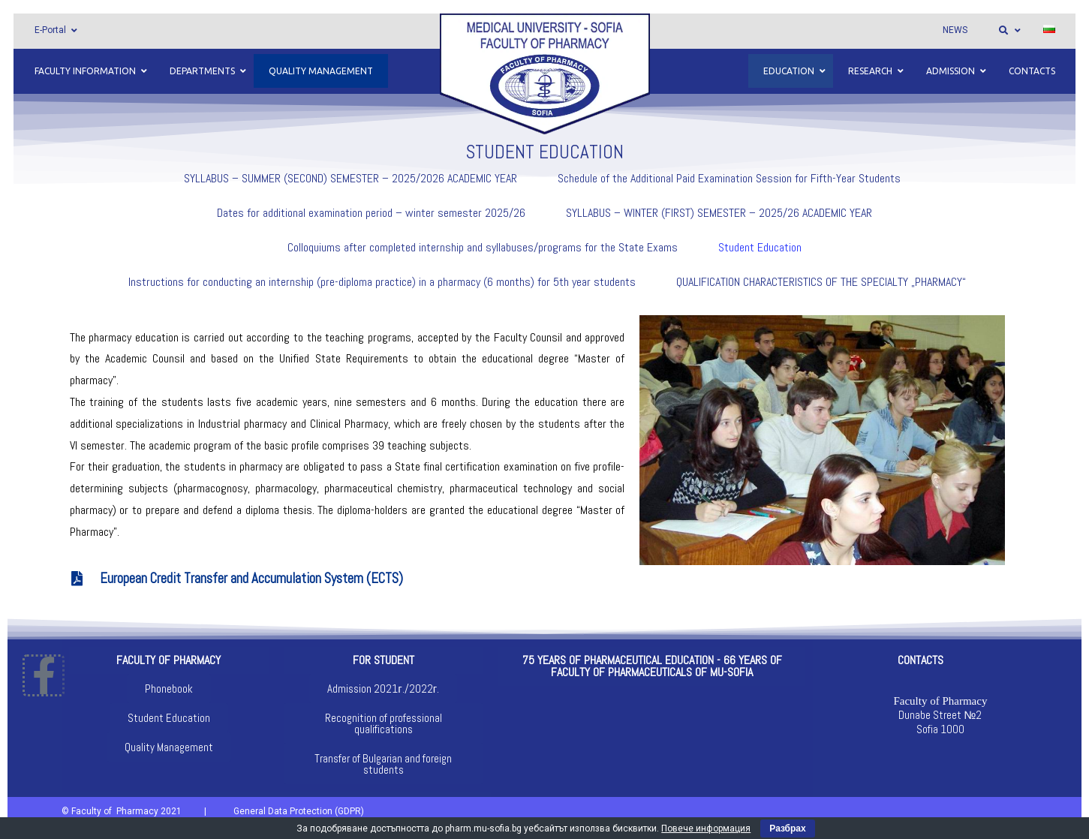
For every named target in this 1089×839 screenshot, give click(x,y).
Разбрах (787, 828)
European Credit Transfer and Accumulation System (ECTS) (251, 579)
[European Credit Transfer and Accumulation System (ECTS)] (77, 578)
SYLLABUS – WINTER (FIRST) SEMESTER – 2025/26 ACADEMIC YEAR (719, 213)
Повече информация (706, 828)
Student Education (760, 247)
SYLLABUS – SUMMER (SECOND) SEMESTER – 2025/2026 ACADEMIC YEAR (350, 178)
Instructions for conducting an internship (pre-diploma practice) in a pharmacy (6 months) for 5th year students (382, 282)
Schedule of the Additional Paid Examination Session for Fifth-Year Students (729, 178)
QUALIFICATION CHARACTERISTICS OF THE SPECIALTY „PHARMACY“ (821, 282)
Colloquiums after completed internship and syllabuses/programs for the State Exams (482, 247)
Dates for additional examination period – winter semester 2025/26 (371, 213)
